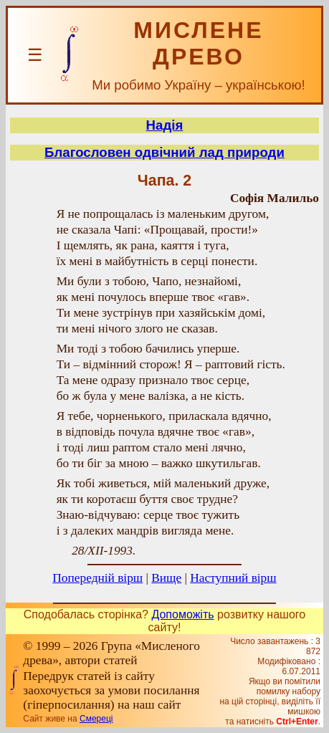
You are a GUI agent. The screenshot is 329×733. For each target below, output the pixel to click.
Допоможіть (182, 614)
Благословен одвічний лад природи (164, 152)
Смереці (96, 719)
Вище (166, 578)
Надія (164, 125)
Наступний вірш (233, 578)
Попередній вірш (97, 578)
